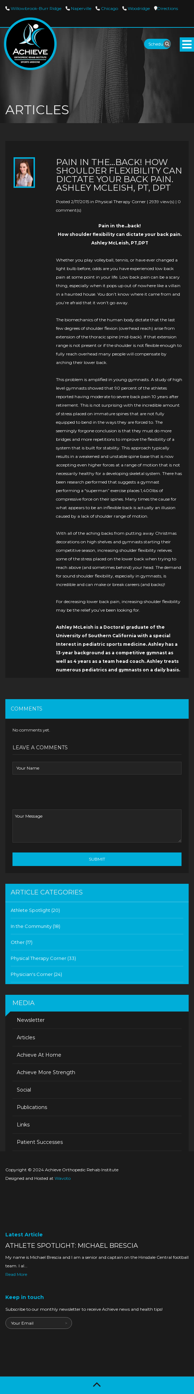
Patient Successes (40, 1142)
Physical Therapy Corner (120, 201)
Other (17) (21, 942)
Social (24, 1090)
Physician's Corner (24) (36, 974)
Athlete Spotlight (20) (35, 910)
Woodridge (138, 8)
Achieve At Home (39, 1055)
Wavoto (63, 1178)
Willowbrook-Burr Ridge (35, 8)
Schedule (157, 44)
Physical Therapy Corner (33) (43, 958)
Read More (16, 1274)
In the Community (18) (35, 926)
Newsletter (31, 1020)
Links (23, 1124)
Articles (26, 1037)
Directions (167, 8)
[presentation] (66, 795)
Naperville (80, 8)
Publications (32, 1107)
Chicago (109, 8)
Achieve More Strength (46, 1072)
